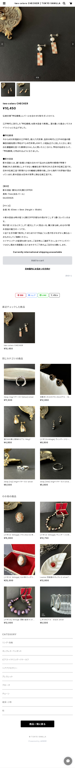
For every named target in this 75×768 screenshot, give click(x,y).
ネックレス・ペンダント (12, 651)
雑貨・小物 (7, 702)
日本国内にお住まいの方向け (37, 269)
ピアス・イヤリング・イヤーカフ (15, 659)
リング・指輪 (7, 642)
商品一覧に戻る (37, 724)
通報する (68, 276)
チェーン (6, 693)
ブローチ (6, 685)
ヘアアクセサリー (9, 668)
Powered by (37, 741)
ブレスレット (7, 676)
